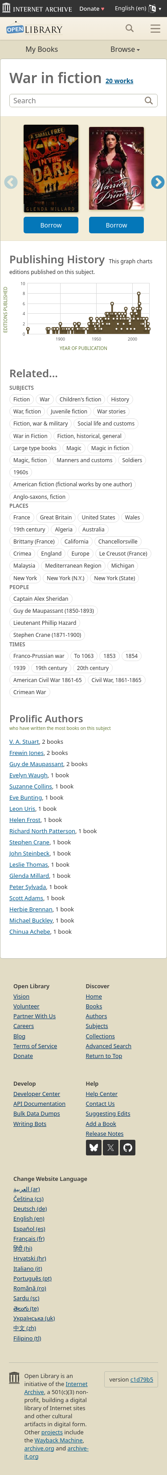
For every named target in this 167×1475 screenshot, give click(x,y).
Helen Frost (25, 820)
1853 (109, 656)
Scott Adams (26, 898)
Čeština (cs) (28, 1199)
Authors (96, 1016)
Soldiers (132, 460)
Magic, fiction (30, 460)
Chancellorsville (118, 541)
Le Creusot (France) (123, 553)
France (21, 517)
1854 (132, 656)
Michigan (122, 565)
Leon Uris (22, 809)
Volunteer (26, 1006)
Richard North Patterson (42, 831)
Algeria (64, 529)
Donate (91, 8)
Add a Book (101, 1124)
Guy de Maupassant (36, 764)
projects (52, 1432)
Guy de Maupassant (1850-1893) (53, 611)
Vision (21, 996)
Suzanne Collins (30, 786)
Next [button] (158, 193)
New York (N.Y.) (65, 578)
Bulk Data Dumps (36, 1113)
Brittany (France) (34, 541)
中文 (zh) (24, 1328)
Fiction (21, 399)
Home (94, 996)
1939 (19, 668)
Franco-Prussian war (39, 656)
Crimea (22, 553)
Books (94, 1006)
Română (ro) (29, 1288)
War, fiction (27, 411)
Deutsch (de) (30, 1209)
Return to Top (104, 1056)
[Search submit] (129, 28)
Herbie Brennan (31, 909)
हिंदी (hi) (22, 1248)
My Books (41, 49)
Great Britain (56, 517)
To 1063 (84, 656)
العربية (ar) (26, 1189)
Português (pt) (32, 1278)
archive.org (39, 1448)
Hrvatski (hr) (29, 1258)
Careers (23, 1026)
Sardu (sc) (26, 1298)
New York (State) (114, 578)
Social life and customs (105, 423)
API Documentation (39, 1104)
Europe (80, 553)
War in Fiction (30, 436)
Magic (73, 448)
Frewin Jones (26, 753)
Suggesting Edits (108, 1113)
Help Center (102, 1094)
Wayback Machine (59, 1440)
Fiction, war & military (40, 423)
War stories (111, 411)
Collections (100, 1036)
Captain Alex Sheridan (41, 599)
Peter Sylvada (27, 887)
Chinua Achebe (29, 931)
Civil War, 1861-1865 (117, 680)
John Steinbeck (29, 853)
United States (98, 517)
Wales (132, 517)
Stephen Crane (29, 842)
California (77, 541)
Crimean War (29, 692)
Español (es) (29, 1229)
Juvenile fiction (69, 411)
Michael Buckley (31, 920)
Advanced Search (109, 1046)
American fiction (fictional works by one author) (72, 484)
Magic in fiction (110, 448)
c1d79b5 (141, 1379)
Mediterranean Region (73, 565)
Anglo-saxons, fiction (39, 497)
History (120, 399)
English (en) (29, 1218)
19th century (29, 529)
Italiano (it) (27, 1268)
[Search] (76, 100)
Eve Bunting (25, 797)
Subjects (97, 1026)
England (51, 553)
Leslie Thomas (28, 864)
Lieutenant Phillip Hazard (44, 623)
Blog (19, 1036)
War (45, 399)
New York (25, 578)
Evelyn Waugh (28, 775)
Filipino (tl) (27, 1338)
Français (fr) (29, 1239)
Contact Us (100, 1104)
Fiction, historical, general (89, 436)
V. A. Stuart (24, 742)
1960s (20, 472)
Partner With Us (34, 1016)
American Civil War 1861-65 (47, 680)
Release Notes (105, 1133)
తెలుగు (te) (26, 1308)
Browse (112, 49)
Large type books (35, 448)
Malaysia (24, 565)
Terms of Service (35, 1046)
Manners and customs (84, 460)
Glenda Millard (29, 876)
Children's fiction (81, 399)
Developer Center (36, 1094)
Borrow (50, 225)
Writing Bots (29, 1124)
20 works (119, 80)
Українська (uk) (34, 1318)
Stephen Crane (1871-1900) (47, 635)
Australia (93, 529)
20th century (93, 668)
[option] (51, 178)
